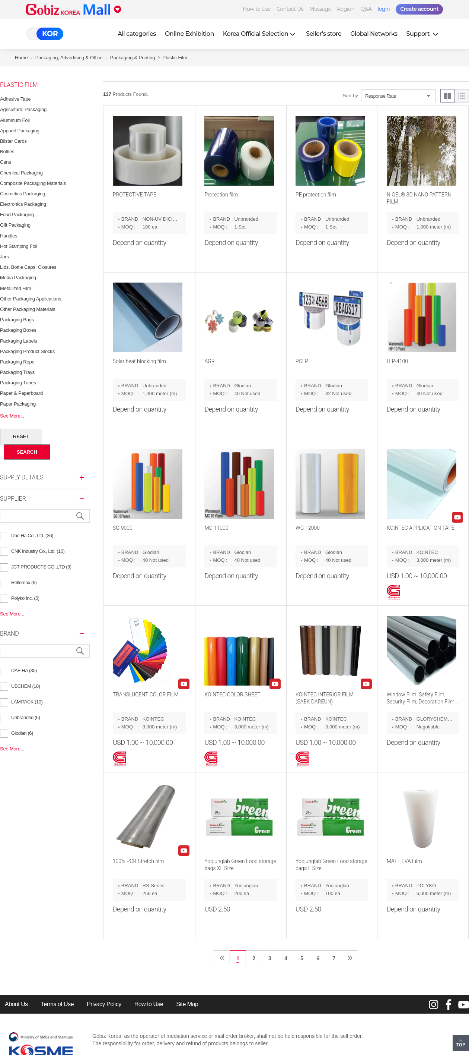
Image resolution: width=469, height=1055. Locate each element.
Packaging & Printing (132, 57)
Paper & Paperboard (21, 393)
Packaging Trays (17, 372)
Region (345, 9)
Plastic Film (175, 57)
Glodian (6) (22, 733)
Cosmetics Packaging (22, 193)
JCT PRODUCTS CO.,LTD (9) (41, 567)
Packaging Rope (17, 362)
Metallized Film (15, 288)
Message (320, 9)
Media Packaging (18, 277)
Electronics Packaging (23, 204)
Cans (5, 162)
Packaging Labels (18, 341)
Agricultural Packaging (23, 109)
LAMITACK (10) (26, 702)
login (383, 9)
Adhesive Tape (15, 99)
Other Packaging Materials (27, 309)
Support (423, 33)
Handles (8, 236)
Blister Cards (13, 141)
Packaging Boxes (18, 330)
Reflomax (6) (23, 582)
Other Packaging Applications (30, 299)
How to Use (257, 9)
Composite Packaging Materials (33, 183)
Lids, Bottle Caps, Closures (28, 267)
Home (21, 57)
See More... (12, 416)
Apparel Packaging (19, 130)
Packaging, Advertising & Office (69, 57)
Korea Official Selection (260, 33)
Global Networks (373, 33)
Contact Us (290, 9)
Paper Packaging (18, 404)
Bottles (7, 151)
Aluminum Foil (15, 120)
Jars (4, 256)
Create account (419, 9)
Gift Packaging (15, 225)
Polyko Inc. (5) (25, 598)
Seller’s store (323, 33)
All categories (137, 33)
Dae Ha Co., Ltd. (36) (32, 535)
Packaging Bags (17, 319)
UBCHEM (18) (25, 686)
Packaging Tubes (18, 382)
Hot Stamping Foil (18, 246)
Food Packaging (17, 214)
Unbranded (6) (25, 717)
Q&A (366, 9)
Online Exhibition (189, 33)
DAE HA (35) (24, 670)
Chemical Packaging (21, 173)
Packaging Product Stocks (27, 351)
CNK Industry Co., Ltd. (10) (37, 551)
